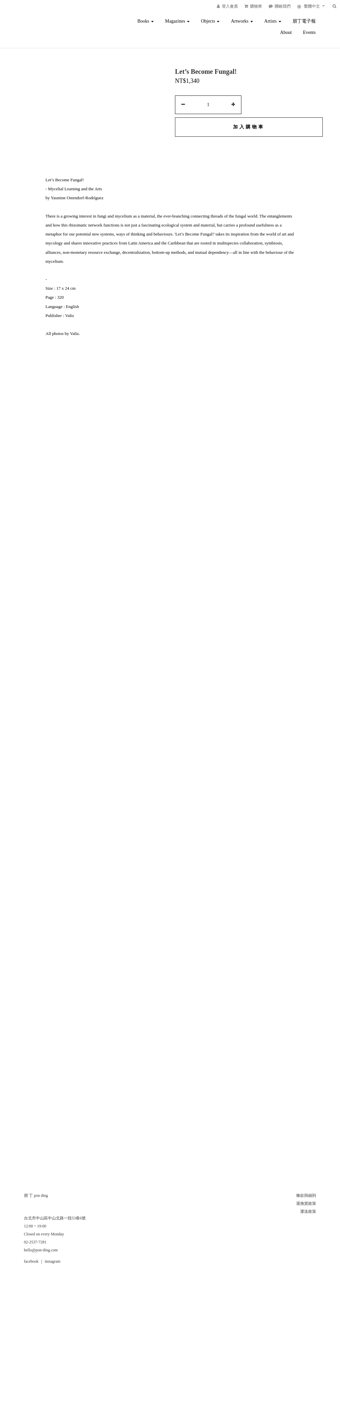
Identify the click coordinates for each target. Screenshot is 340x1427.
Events (309, 32)
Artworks (242, 21)
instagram (52, 1261)
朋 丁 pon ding (36, 1195)
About (286, 32)
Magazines (177, 21)
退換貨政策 (306, 1203)
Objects (210, 21)
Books (145, 21)
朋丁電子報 (304, 21)
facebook (31, 1261)
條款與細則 (306, 1195)
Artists (272, 21)
